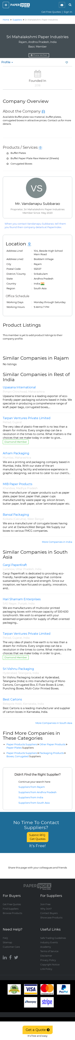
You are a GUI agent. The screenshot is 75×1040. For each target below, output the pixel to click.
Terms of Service (49, 951)
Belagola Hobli (12, 703)
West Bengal (35, 519)
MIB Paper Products (17, 484)
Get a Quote (38, 1030)
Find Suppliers (10, 908)
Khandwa (9, 488)
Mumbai (8, 457)
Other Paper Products (52, 744)
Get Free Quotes (51, 11)
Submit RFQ (37, 837)
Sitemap (7, 942)
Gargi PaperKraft (15, 565)
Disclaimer (46, 955)
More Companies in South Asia (53, 722)
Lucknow (8, 569)
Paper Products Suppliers (21, 744)
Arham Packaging (16, 453)
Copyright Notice (49, 964)
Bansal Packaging (16, 514)
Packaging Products (51, 752)
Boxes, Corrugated (23, 756)
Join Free (45, 904)
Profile (7, 62)
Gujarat (17, 422)
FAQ (5, 938)
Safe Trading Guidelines (53, 938)
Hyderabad (10, 673)
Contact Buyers (49, 913)
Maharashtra (36, 391)
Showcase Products (51, 917)
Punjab (22, 603)
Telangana (24, 673)
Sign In (68, 11)
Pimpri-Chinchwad (15, 391)
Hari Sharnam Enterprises (22, 599)
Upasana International (19, 387)
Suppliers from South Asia (34, 802)
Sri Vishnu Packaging (18, 669)
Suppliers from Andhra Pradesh (37, 792)
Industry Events (49, 942)
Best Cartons (12, 699)
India (38, 569)
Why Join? (46, 908)
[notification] (62, 5)
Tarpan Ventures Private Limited (26, 418)
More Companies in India (57, 541)
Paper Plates (20, 747)
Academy (45, 946)
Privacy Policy (48, 960)
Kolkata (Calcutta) (14, 519)
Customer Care (11, 946)
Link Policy (46, 969)
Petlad (7, 422)
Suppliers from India (30, 797)
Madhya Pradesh (27, 488)
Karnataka (29, 703)
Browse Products (12, 913)
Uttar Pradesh (25, 569)
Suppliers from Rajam (31, 786)
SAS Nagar (10, 603)
